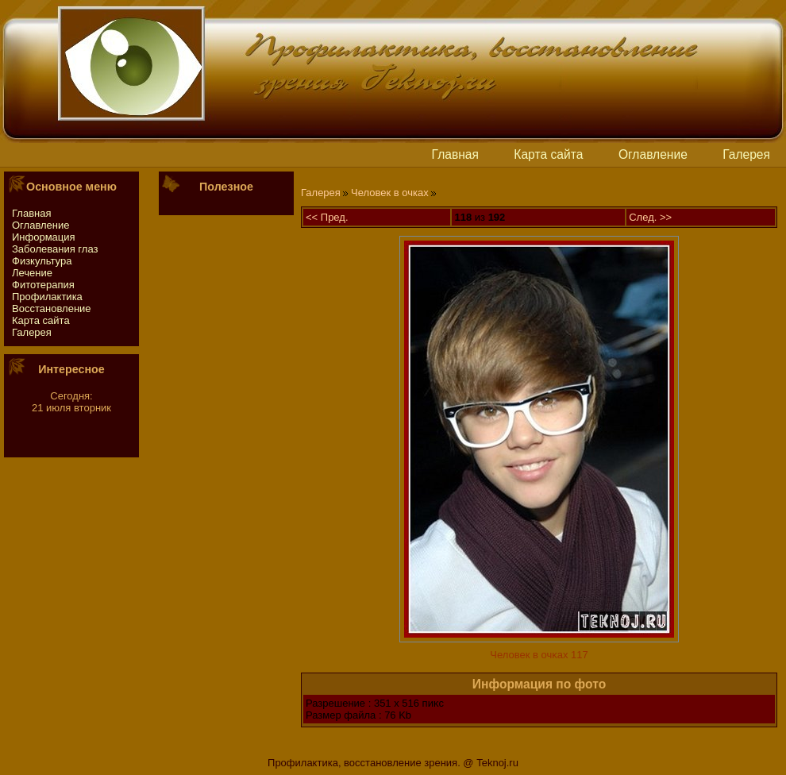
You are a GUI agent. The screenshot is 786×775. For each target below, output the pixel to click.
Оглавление (653, 154)
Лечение (32, 273)
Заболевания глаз (55, 249)
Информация (43, 237)
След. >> (650, 217)
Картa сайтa (548, 154)
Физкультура (41, 261)
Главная (455, 154)
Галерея (746, 154)
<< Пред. (327, 217)
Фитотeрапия (43, 285)
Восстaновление (51, 308)
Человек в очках (390, 193)
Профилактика (47, 297)
